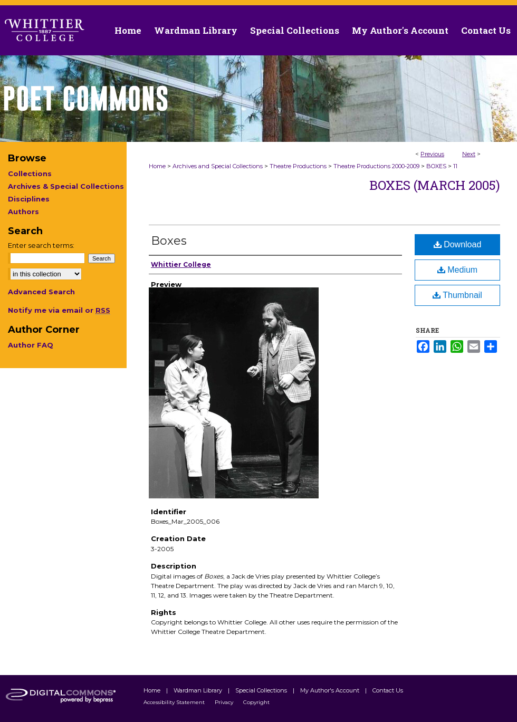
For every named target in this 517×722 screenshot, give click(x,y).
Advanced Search (41, 291)
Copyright (256, 702)
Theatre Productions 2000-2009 (376, 166)
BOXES (436, 166)
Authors (23, 211)
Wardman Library (199, 690)
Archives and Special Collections (218, 166)
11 (455, 166)
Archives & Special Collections (66, 186)
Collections (30, 173)
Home (157, 166)
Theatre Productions (298, 166)
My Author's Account (330, 690)
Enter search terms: (41, 245)
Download (458, 244)
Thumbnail (457, 295)
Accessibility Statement (174, 702)
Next (468, 154)
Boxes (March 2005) (434, 185)
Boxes (169, 241)
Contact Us (486, 30)
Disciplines (29, 199)
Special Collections (262, 690)
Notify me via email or (59, 310)
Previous (432, 154)
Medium (457, 269)
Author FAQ (30, 345)
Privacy (225, 702)
